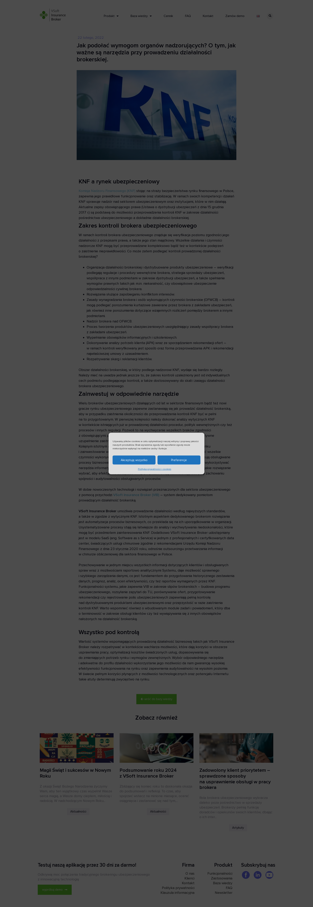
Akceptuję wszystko (134, 461)
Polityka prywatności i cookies (154, 470)
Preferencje (179, 461)
